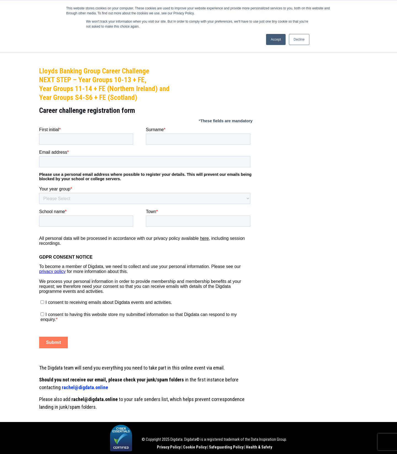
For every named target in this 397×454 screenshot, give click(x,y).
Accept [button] (276, 39)
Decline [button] (299, 39)
